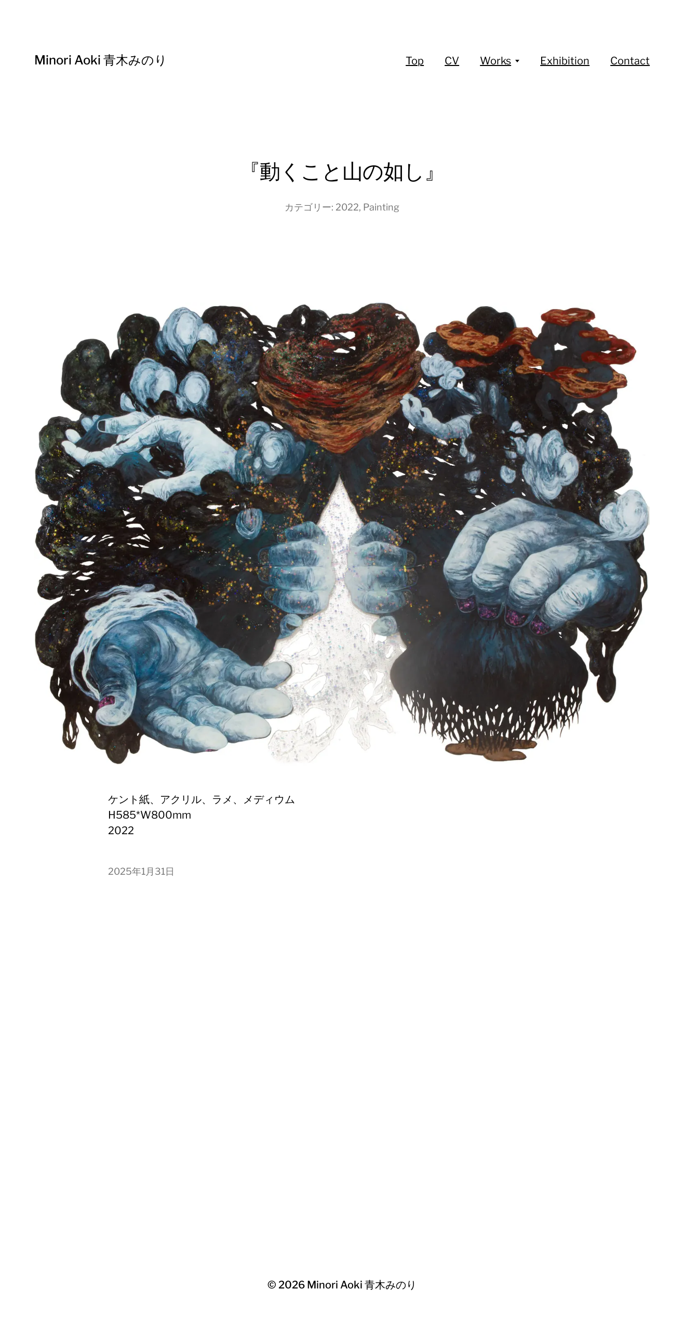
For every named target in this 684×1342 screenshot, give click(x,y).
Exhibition (564, 61)
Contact (630, 61)
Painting (381, 207)
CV (452, 61)
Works (495, 61)
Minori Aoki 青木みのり (100, 60)
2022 (347, 207)
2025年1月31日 (141, 871)
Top (415, 61)
